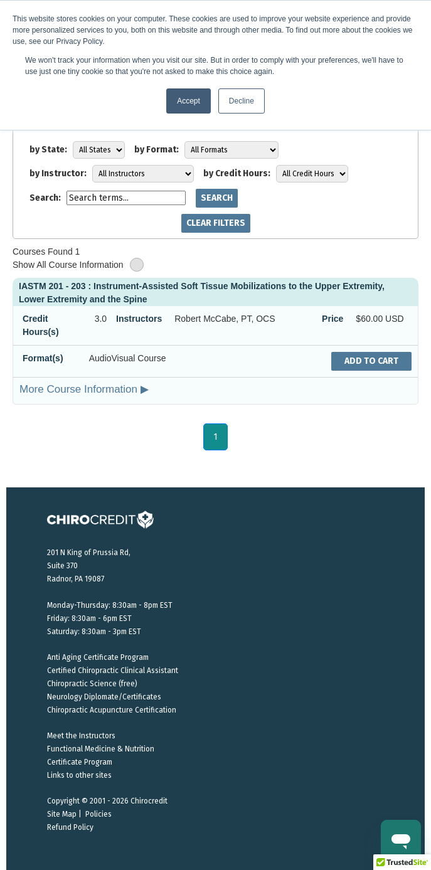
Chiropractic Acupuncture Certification (111, 710)
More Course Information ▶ (84, 389)
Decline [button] (241, 101)
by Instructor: (58, 173)
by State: (48, 149)
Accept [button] (188, 101)
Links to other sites (79, 775)
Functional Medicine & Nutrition (100, 749)
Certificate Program (79, 762)
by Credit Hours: (236, 173)
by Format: (156, 149)
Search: (45, 198)
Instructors (139, 319)
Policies (98, 814)
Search (217, 198)
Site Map (62, 814)
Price (332, 319)
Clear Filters (215, 223)
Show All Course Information (78, 265)
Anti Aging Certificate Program (98, 657)
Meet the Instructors (81, 735)
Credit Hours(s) (41, 325)
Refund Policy (70, 827)
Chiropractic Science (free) (92, 683)
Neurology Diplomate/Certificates (104, 696)
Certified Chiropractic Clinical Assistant (112, 670)
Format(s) (43, 358)
